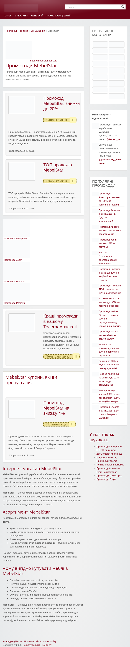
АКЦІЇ (67, 15)
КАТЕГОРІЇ (36, 15)
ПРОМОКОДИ (53, 15)
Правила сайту (32, 641)
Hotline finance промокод (110, 464)
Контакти (47, 645)
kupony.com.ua (32, 645)
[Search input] (94, 6)
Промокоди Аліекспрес (109, 475)
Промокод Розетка (106, 461)
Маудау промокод (106, 457)
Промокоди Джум (106, 479)
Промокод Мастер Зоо (109, 446)
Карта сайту (49, 641)
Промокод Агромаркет (108, 468)
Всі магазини (37, 30)
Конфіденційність (12, 641)
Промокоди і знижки (17, 30)
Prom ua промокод (106, 472)
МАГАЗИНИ (21, 15)
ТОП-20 (7, 15)
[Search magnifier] (123, 6)
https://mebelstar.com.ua (43, 60)
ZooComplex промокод (109, 453)
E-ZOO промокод (106, 450)
